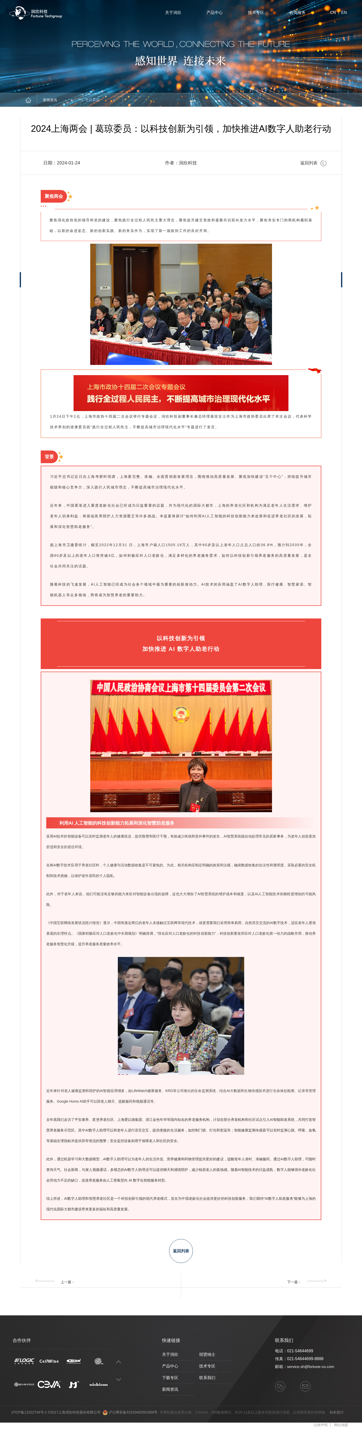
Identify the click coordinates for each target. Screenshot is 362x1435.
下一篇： (307, 1285)
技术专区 (256, 12)
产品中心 (215, 12)
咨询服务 (297, 12)
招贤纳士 (207, 1358)
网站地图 (341, 1429)
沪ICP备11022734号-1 (29, 1416)
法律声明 (320, 1429)
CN (333, 13)
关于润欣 (173, 12)
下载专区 (170, 1381)
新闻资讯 (58, 100)
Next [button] (118, 1383)
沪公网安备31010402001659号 (133, 1416)
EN (344, 13)
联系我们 (207, 1381)
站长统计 (337, 1416)
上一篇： (55, 1285)
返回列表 (312, 162)
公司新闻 (100, 100)
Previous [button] (118, 1365)
